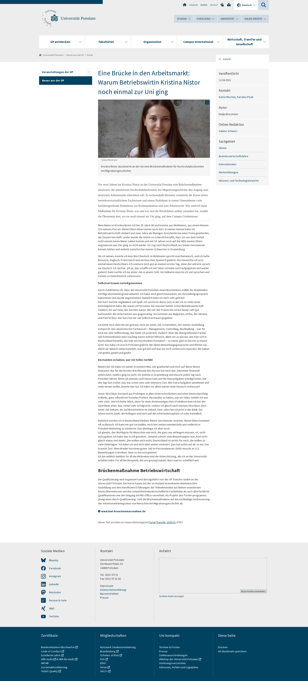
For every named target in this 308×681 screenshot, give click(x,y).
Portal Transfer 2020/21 (162, 522)
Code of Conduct (51, 651)
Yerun (103, 667)
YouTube (54, 616)
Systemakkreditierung (54, 667)
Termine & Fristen (169, 647)
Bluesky (53, 560)
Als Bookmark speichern (232, 651)
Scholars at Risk (109, 655)
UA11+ (103, 671)
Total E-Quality (49, 671)
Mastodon (55, 592)
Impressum (106, 586)
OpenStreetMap (249, 591)
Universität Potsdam (78, 18)
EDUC (103, 663)
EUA (102, 659)
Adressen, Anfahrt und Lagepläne (178, 667)
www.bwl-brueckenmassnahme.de (123, 511)
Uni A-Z (214, 4)
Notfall (204, 4)
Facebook (55, 568)
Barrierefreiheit (109, 593)
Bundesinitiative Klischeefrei (58, 647)
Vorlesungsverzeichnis (172, 663)
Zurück (227, 59)
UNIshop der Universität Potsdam (178, 659)
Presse (104, 597)
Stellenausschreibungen (173, 655)
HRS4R (45, 663)
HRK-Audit (47, 659)
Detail (90, 55)
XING (51, 608)
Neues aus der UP (75, 55)
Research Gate (58, 600)
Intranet (193, 4)
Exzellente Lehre (50, 655)
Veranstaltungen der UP (57, 72)
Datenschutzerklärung (113, 589)
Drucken (223, 647)
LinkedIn (54, 584)
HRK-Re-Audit (66, 659)
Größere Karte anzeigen (171, 596)
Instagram (55, 576)
